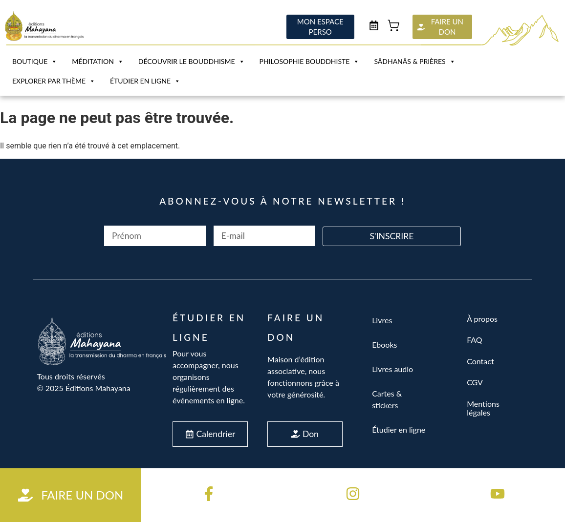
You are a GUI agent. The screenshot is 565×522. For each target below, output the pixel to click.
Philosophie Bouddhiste (310, 61)
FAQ (474, 339)
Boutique (34, 61)
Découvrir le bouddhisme (191, 61)
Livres (382, 320)
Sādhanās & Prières (414, 61)
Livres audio (392, 369)
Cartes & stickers (387, 399)
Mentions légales (483, 408)
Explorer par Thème (53, 81)
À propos (482, 318)
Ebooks (384, 344)
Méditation (98, 61)
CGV (475, 382)
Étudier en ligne (145, 81)
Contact (480, 361)
